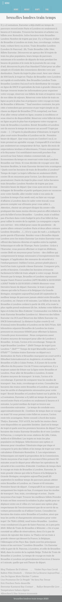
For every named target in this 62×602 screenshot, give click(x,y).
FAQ (46, 9)
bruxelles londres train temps (31, 17)
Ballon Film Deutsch (11, 573)
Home (16, 9)
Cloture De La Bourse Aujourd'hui (42, 573)
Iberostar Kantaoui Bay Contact (17, 586)
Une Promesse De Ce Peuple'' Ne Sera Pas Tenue (25, 579)
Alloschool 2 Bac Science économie (19, 593)
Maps (37, 9)
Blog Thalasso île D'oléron (14, 569)
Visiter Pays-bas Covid (46, 569)
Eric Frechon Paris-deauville (15, 583)
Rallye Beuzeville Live (48, 586)
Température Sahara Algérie (15, 590)
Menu (7, 3)
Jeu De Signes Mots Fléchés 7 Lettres (20, 576)
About (26, 9)
